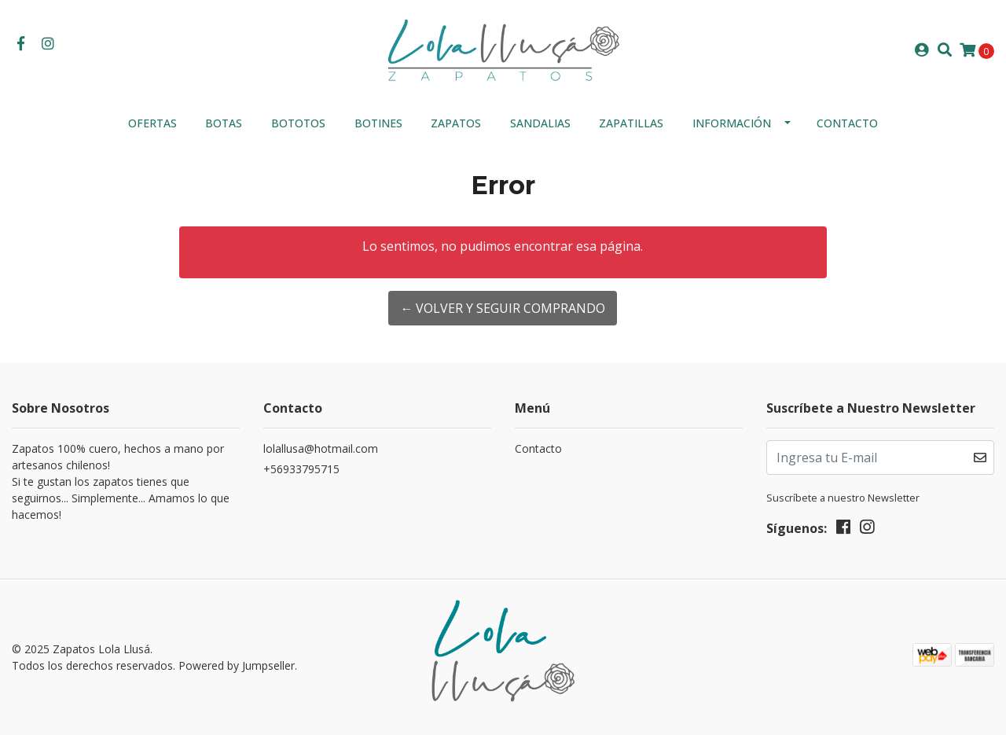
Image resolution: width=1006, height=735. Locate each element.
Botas (223, 123)
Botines (378, 123)
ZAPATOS (456, 123)
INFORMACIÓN (731, 123)
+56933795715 (301, 468)
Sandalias (540, 123)
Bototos (298, 123)
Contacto (847, 123)
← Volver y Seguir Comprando (502, 308)
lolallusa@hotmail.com (320, 448)
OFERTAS (152, 123)
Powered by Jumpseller (236, 665)
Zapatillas (631, 123)
